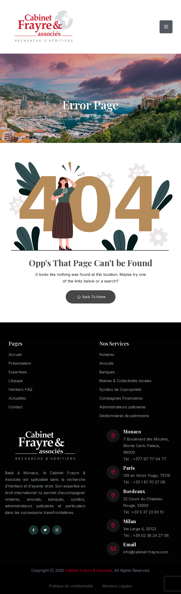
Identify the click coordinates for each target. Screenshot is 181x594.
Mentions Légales (117, 586)
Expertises (17, 372)
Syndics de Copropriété (120, 389)
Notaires (106, 354)
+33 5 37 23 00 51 (148, 512)
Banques (107, 372)
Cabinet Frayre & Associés (88, 570)
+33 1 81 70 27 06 (149, 482)
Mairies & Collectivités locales (125, 380)
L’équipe (15, 380)
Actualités (17, 398)
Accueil (15, 354)
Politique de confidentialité (71, 586)
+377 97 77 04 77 (149, 459)
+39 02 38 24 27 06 (151, 535)
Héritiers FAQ (20, 389)
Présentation (19, 363)
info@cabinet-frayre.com (145, 552)
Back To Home (91, 297)
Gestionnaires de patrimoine (124, 415)
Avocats (106, 363)
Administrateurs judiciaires (122, 407)
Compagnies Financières (121, 398)
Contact (15, 407)
